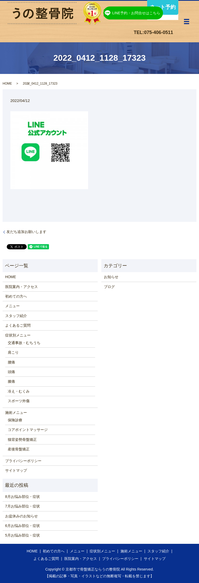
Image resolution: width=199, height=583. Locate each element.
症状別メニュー (18, 335)
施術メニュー (16, 412)
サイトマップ (16, 470)
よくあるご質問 (18, 325)
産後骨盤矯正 (19, 449)
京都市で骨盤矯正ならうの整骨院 (93, 569)
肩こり (13, 352)
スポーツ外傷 (19, 401)
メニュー (12, 306)
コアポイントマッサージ (28, 430)
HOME (7, 83)
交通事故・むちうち (24, 343)
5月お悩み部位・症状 (22, 535)
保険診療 (15, 420)
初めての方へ (16, 296)
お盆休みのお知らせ (21, 516)
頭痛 (11, 372)
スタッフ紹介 (16, 316)
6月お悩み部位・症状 (22, 526)
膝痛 (11, 381)
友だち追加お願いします (26, 232)
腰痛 (11, 362)
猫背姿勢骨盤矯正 (22, 439)
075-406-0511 (158, 32)
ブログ (109, 287)
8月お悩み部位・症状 (22, 497)
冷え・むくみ (19, 391)
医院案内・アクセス (21, 287)
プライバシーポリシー (23, 461)
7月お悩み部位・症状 (22, 506)
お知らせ (111, 277)
